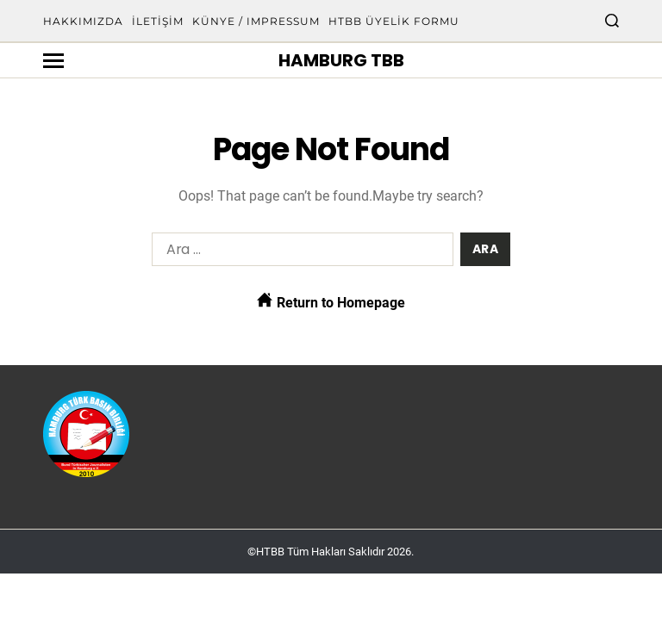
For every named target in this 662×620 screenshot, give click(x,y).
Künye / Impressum (256, 21)
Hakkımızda (83, 21)
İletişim (158, 21)
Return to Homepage (331, 301)
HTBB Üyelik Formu (393, 21)
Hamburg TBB (341, 60)
